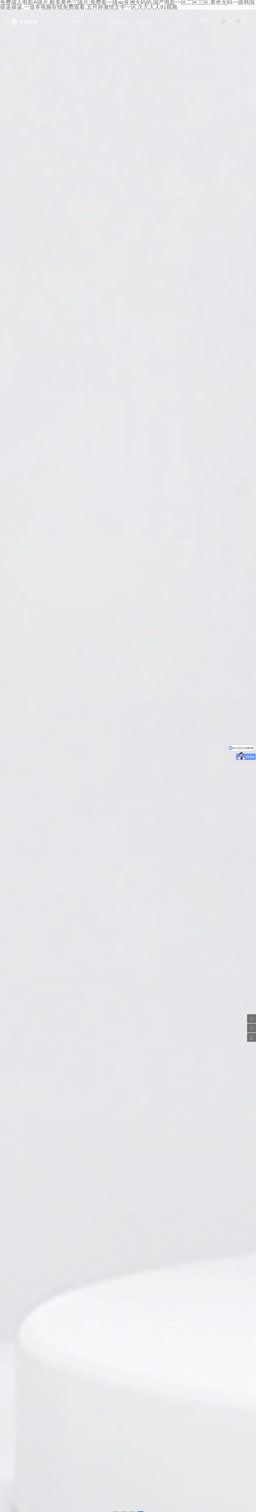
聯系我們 (205, 21)
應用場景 (120, 21)
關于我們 (143, 21)
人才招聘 (182, 21)
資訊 (163, 21)
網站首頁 (74, 21)
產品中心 (97, 21)
